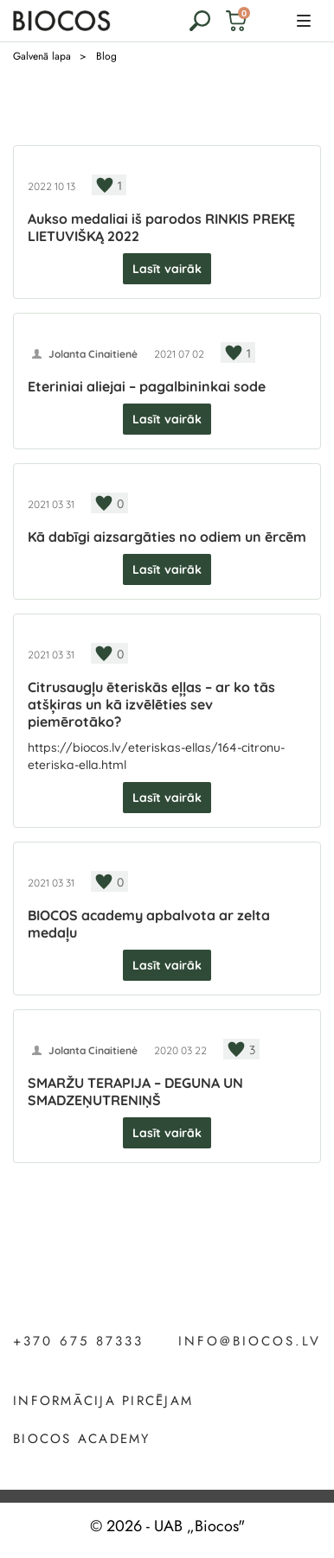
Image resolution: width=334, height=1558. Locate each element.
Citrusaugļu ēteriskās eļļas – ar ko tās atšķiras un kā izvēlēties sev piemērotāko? (151, 704)
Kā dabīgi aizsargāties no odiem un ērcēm (167, 536)
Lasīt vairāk (167, 269)
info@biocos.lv (249, 1341)
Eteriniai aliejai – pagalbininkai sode (147, 386)
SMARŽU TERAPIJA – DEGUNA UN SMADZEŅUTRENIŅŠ (135, 1091)
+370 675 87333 (78, 1342)
